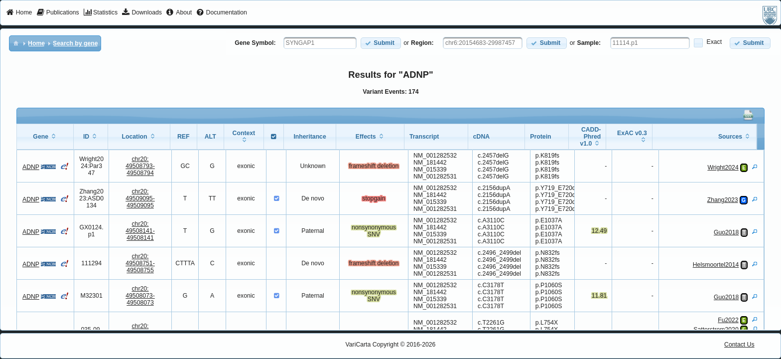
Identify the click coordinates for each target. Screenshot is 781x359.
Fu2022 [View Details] (728, 320)
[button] (381, 43)
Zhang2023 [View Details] (722, 199)
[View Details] (755, 167)
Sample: (589, 42)
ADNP (30, 167)
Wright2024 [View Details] (722, 167)
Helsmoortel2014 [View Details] (716, 264)
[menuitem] (19, 13)
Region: (422, 42)
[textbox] (320, 43)
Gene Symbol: (255, 42)
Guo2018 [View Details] (726, 232)
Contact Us (739, 344)
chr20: (140, 166)
